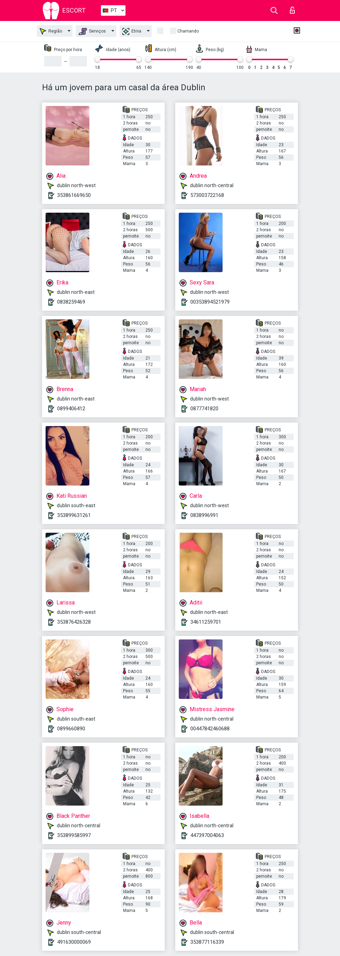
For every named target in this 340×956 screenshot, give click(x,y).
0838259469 (71, 302)
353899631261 (74, 515)
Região (51, 31)
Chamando (188, 31)
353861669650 (74, 195)
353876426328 (74, 622)
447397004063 (207, 835)
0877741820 (204, 408)
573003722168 (207, 195)
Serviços (92, 31)
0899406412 (71, 408)
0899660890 (71, 728)
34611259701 (205, 622)
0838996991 (204, 515)
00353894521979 (210, 302)
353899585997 (74, 835)
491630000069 (74, 942)
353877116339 (207, 942)
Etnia (131, 31)
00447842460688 (210, 728)
